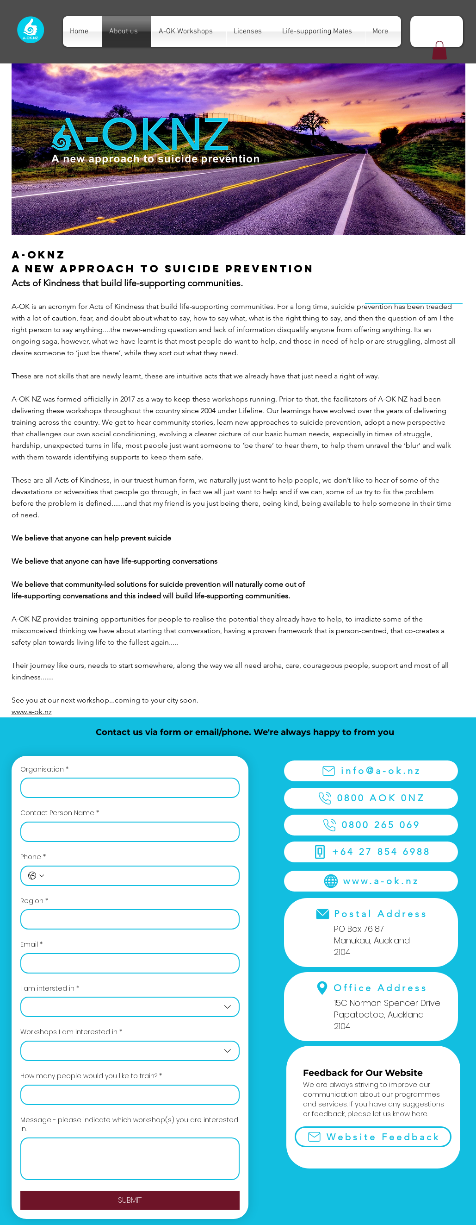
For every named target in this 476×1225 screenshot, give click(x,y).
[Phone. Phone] (139, 876)
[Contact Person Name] (127, 832)
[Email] (127, 963)
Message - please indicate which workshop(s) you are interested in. (129, 1125)
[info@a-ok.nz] (371, 770)
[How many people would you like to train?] (127, 1095)
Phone (33, 857)
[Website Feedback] (373, 1136)
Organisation (44, 769)
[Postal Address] (371, 914)
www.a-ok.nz (32, 711)
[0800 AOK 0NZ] (371, 798)
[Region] (127, 919)
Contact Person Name (59, 813)
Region (34, 901)
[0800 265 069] (371, 825)
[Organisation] (127, 788)
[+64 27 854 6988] (371, 852)
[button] (439, 50)
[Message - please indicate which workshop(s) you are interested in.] (130, 1158)
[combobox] (130, 1007)
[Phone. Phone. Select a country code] (36, 875)
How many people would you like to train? (91, 1076)
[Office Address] (371, 988)
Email (31, 944)
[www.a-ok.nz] (371, 881)
